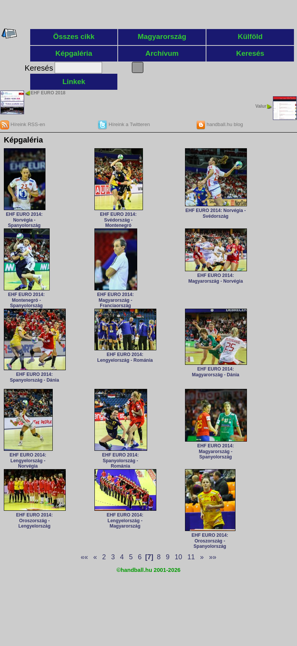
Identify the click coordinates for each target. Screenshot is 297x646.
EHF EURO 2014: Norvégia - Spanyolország (24, 220)
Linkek (73, 82)
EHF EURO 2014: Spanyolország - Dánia (34, 377)
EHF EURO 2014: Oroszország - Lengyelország (34, 520)
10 (178, 557)
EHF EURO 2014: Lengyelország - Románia (125, 357)
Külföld (250, 36)
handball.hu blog (219, 124)
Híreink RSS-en (22, 124)
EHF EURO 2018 (48, 93)
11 (191, 557)
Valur (260, 106)
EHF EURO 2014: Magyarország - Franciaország (115, 300)
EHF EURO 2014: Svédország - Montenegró (118, 220)
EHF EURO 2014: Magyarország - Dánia (215, 371)
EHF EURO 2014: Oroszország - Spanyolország (210, 541)
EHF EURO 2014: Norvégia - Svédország (215, 213)
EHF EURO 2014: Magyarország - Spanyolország (215, 451)
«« (84, 557)
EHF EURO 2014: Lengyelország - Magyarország (125, 520)
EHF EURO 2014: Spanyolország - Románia (120, 460)
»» (212, 557)
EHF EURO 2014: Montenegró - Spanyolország (26, 300)
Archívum (162, 53)
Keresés (250, 53)
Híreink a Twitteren (124, 124)
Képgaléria (74, 53)
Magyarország (162, 36)
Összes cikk (73, 36)
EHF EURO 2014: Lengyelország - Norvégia (28, 460)
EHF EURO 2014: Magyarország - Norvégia (215, 278)
